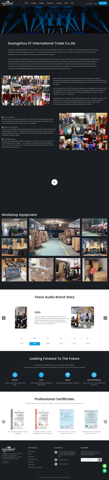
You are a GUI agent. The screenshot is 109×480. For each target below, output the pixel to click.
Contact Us (50, 3)
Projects (41, 3)
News (66, 3)
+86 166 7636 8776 (63, 464)
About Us (59, 3)
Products (33, 3)
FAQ (72, 3)
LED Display (31, 457)
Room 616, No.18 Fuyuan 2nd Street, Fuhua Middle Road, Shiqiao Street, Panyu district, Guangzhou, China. (67, 454)
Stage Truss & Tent (33, 459)
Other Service (31, 465)
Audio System (31, 451)
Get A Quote (103, 3)
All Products (32, 448)
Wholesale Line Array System (35, 467)
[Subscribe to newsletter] (99, 460)
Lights (29, 454)
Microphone (31, 462)
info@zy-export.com (64, 460)
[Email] (89, 460)
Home (26, 3)
